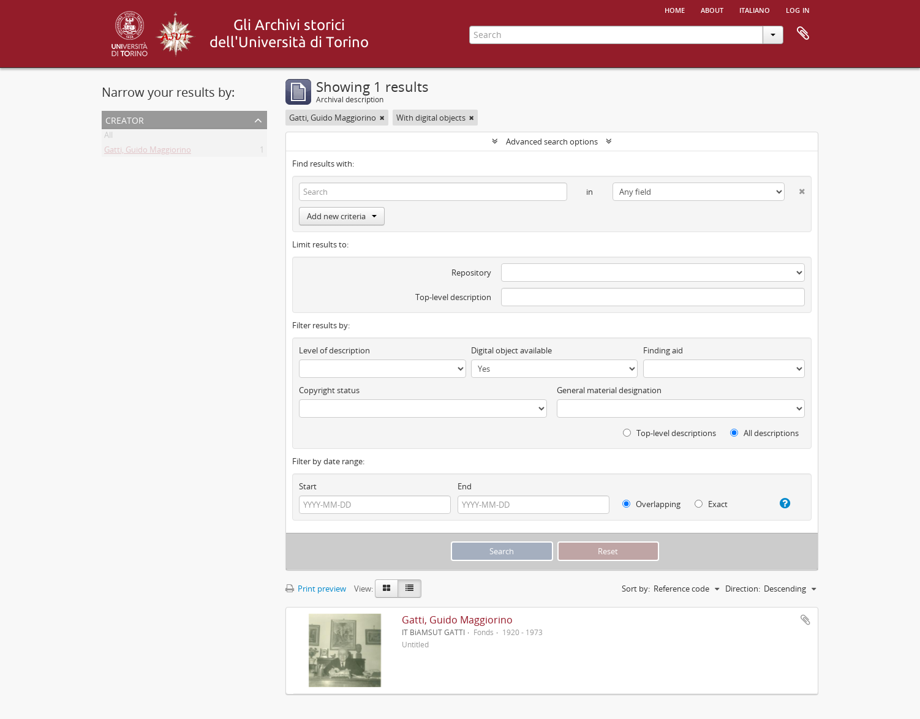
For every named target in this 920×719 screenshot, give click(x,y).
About (712, 9)
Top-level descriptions (669, 433)
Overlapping (651, 504)
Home (675, 9)
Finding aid (663, 350)
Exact (711, 504)
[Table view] (409, 588)
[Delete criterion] (795, 189)
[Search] (433, 192)
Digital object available (511, 350)
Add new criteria (342, 216)
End (465, 486)
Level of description (334, 350)
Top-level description (453, 297)
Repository (471, 272)
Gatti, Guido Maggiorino (147, 151)
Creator (124, 119)
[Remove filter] (382, 117)
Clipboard (803, 33)
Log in (798, 9)
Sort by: (636, 588)
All (108, 137)
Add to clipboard (805, 620)
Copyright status (329, 390)
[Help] (780, 503)
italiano (754, 9)
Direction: (742, 588)
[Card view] (386, 588)
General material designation (609, 390)
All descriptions (764, 433)
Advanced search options (552, 141)
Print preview (315, 588)
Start (308, 486)
